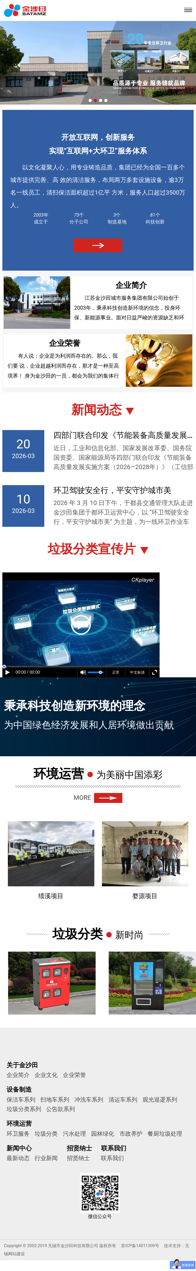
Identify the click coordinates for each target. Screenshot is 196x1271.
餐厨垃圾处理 (165, 1134)
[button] (90, 100)
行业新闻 (46, 1158)
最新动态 (18, 1158)
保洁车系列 (21, 1100)
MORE (98, 798)
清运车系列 (123, 1100)
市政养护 (131, 1134)
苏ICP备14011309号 (140, 1245)
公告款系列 (60, 1109)
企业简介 (18, 1075)
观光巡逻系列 (160, 1100)
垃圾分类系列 (24, 1109)
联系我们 (112, 1158)
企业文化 (46, 1075)
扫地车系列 (55, 1100)
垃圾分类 (46, 1134)
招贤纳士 (78, 1158)
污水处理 (74, 1134)
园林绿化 (103, 1134)
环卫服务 (18, 1134)
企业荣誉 (74, 1075)
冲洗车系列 (89, 1100)
